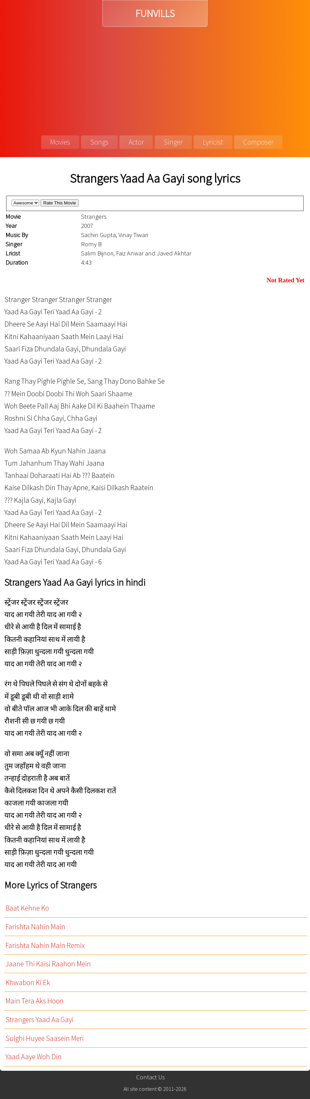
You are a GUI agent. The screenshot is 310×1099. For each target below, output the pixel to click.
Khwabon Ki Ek (27, 982)
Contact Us (150, 1077)
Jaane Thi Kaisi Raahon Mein (48, 963)
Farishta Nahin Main (35, 926)
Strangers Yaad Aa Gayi (39, 1019)
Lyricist (213, 142)
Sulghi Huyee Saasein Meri (44, 1038)
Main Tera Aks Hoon (34, 1000)
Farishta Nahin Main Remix (45, 945)
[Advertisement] (155, 78)
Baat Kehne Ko (27, 908)
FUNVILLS (155, 13)
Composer (258, 142)
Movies (60, 142)
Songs (99, 142)
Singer (173, 142)
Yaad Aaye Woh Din (33, 1056)
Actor (136, 142)
